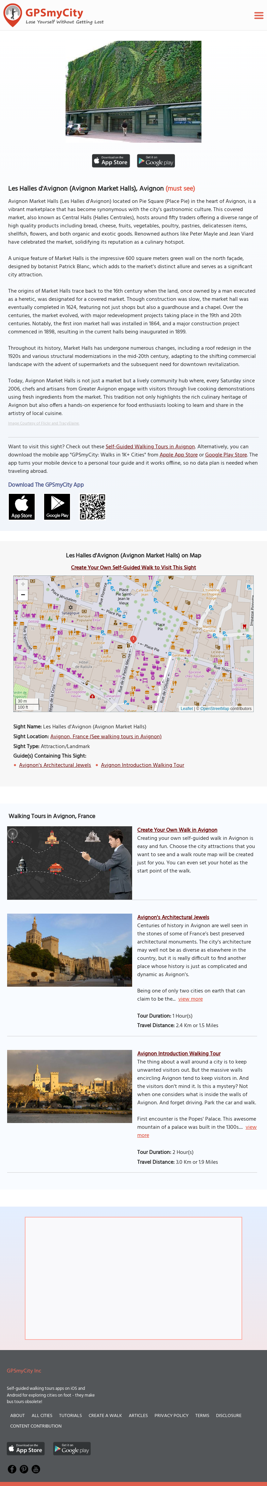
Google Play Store (226, 455)
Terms (202, 1416)
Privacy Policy (172, 1416)
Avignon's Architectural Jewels (55, 765)
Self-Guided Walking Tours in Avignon (150, 447)
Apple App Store (179, 455)
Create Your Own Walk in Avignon (177, 830)
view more (190, 999)
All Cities (42, 1416)
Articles (138, 1416)
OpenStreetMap (214, 708)
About (17, 1416)
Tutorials (70, 1416)
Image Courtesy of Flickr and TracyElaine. (43, 423)
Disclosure (229, 1416)
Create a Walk (105, 1416)
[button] (23, 585)
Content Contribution (35, 1426)
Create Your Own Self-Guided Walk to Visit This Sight (133, 568)
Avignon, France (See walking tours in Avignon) (106, 736)
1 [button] (133, 638)
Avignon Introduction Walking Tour (142, 765)
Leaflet (187, 708)
